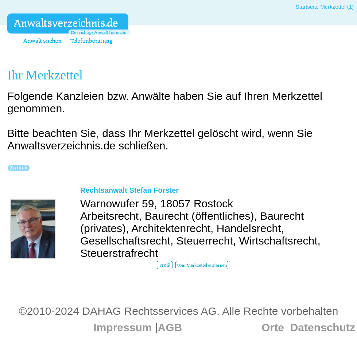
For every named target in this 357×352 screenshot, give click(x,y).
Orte (272, 327)
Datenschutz (322, 327)
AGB (170, 327)
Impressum (122, 327)
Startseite (307, 7)
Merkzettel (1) (337, 7)
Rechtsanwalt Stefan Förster (129, 190)
